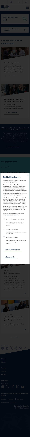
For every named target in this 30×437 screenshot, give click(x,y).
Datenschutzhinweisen (13, 215)
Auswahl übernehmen (12, 250)
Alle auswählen (10, 257)
